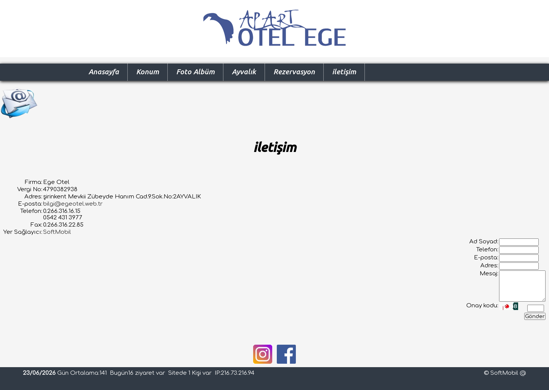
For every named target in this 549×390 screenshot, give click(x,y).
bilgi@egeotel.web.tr (73, 204)
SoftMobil (57, 232)
